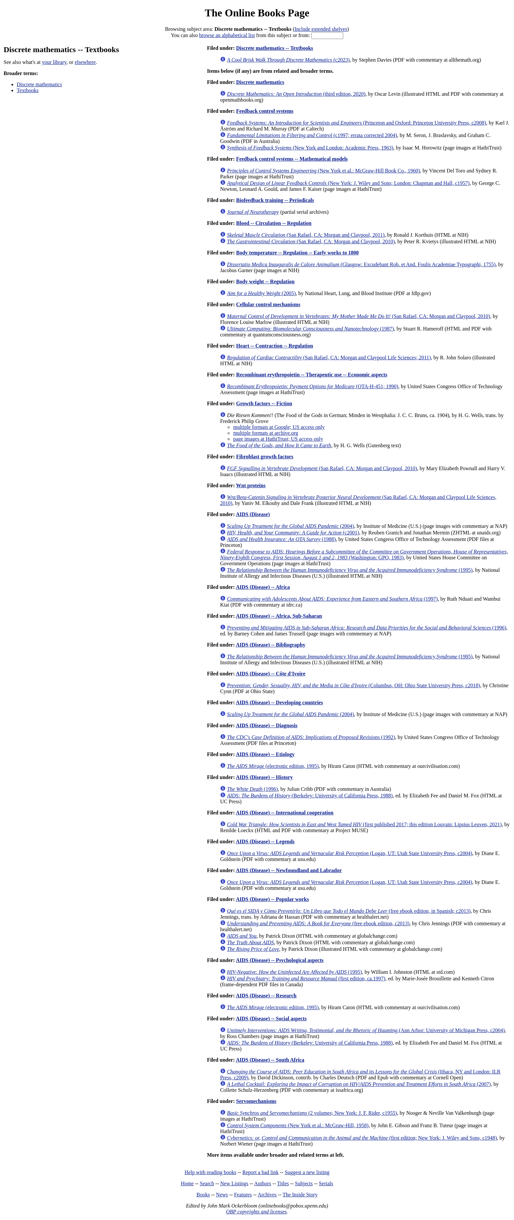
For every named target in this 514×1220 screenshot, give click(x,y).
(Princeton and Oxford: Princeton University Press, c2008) (356, 123)
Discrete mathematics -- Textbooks (274, 48)
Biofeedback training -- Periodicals (275, 200)
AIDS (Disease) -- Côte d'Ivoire (270, 673)
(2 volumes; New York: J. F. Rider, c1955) (312, 1113)
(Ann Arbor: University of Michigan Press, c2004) (365, 1030)
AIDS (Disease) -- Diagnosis (266, 725)
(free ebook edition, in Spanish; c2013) (348, 911)
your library (54, 62)
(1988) (281, 539)
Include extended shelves (320, 29)
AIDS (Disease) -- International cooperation (284, 812)
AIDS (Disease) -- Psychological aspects (280, 960)
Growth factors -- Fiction (264, 403)
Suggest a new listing (307, 1172)
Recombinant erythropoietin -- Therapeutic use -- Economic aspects (311, 374)
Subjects (304, 1183)
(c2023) (288, 60)
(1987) (310, 328)
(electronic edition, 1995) (273, 766)
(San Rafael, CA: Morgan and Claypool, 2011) (306, 235)
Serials (326, 1183)
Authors (262, 1183)
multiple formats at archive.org (265, 433)
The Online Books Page (257, 13)
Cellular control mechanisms (268, 304)
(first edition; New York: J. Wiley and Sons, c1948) (362, 1138)
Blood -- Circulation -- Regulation (273, 223)
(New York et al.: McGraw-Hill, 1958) (297, 1125)
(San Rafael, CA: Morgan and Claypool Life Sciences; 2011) (329, 357)
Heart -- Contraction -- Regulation (274, 346)
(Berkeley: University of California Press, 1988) (310, 795)
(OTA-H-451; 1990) (312, 386)
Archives (267, 1194)
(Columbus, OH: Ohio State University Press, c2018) (353, 685)
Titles (283, 1183)
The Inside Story (300, 1194)
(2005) (261, 293)
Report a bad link (260, 1172)
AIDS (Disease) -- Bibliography (270, 645)
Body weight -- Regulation (265, 281)
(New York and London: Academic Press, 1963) (310, 147)
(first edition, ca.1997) (306, 978)
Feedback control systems (264, 111)
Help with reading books (210, 1172)
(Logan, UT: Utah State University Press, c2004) (349, 853)
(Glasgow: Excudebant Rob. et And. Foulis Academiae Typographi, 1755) (361, 264)
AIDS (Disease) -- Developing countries (279, 702)
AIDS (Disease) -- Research (266, 995)
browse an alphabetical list (227, 35)
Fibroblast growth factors (264, 456)
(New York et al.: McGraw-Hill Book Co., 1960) (323, 170)
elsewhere (85, 62)
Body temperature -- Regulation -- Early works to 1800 (297, 252)
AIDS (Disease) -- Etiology (265, 754)
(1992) (311, 737)
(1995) (349, 570)
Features (243, 1194)
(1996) (366, 627)
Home (187, 1183)
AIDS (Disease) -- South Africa (270, 1060)
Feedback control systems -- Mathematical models (292, 159)
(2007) (359, 1084)
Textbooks (27, 90)
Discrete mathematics (39, 84)
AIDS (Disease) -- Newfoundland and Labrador (289, 870)
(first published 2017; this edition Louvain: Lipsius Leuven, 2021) (364, 824)
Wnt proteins (251, 485)
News (222, 1194)
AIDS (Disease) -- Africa (263, 587)
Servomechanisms (256, 1101)
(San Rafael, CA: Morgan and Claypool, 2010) (311, 241)
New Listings (234, 1183)
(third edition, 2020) (296, 94)
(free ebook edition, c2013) (318, 923)
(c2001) (293, 532)
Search (207, 1183)
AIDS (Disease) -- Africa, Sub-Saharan (279, 616)
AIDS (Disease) (253, 514)
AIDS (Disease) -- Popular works (272, 899)
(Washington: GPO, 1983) (364, 554)
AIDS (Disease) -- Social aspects (271, 1018)
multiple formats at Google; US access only (279, 427)
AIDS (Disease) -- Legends (265, 841)
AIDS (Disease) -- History (264, 777)
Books (203, 1194)
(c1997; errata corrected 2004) (312, 135)
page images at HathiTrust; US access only (278, 439)
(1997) (332, 599)
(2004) (290, 526)
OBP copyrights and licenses (256, 1211)
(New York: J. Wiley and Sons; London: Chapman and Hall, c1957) (348, 183)
